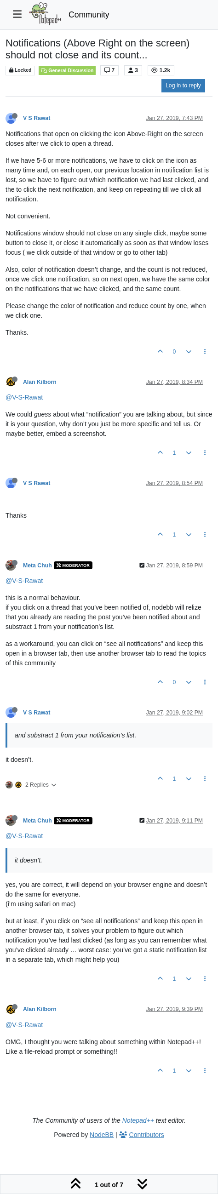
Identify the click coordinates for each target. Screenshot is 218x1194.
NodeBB (102, 1134)
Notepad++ (138, 1120)
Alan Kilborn (40, 382)
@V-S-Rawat (24, 397)
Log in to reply (183, 85)
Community (89, 14)
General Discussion (67, 70)
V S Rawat (36, 118)
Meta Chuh (37, 565)
